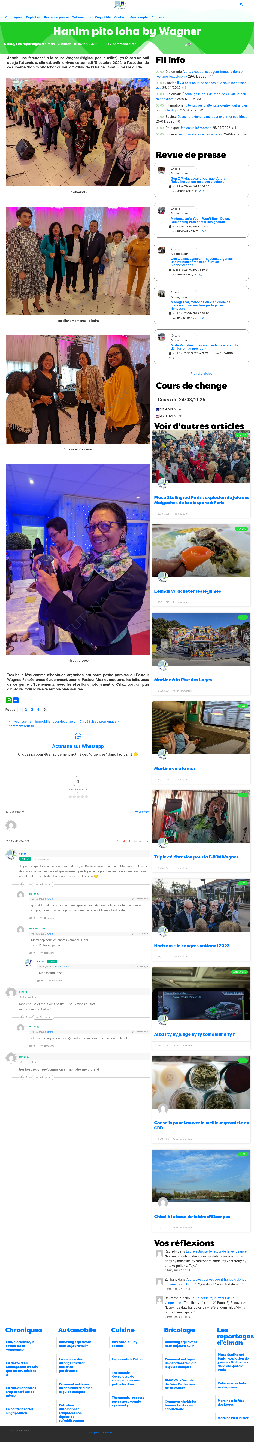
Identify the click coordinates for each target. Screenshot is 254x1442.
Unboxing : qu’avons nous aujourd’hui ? (75, 1344)
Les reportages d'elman (235, 1336)
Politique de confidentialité (100, 1432)
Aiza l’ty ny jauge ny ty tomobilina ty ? (194, 1034)
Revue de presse (56, 17)
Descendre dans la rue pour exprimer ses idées (212, 117)
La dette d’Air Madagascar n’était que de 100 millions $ (22, 1369)
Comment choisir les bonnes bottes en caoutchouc (181, 1405)
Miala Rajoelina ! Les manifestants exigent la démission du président (204, 347)
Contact (120, 17)
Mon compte (138, 17)
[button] (201, 374)
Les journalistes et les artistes (199, 134)
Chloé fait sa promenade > (99, 722)
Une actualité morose (195, 128)
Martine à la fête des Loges (183, 679)
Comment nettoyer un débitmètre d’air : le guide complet (75, 1388)
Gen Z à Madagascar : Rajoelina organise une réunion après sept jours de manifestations (202, 262)
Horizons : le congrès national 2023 (192, 945)
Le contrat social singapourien (19, 1411)
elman (23, 853)
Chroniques (13, 17)
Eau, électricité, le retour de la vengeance (216, 1251)
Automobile (77, 1330)
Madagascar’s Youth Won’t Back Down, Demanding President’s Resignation (200, 220)
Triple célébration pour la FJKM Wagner (196, 857)
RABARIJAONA (62, 966)
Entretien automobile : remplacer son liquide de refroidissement (71, 1412)
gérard (50, 1031)
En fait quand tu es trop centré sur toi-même (21, 1392)
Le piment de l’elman (128, 1359)
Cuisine (123, 1330)
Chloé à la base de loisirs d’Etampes (192, 1216)
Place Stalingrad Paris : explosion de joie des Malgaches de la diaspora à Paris (201, 500)
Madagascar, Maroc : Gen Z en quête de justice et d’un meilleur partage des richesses (200, 305)
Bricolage (179, 1330)
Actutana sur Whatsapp (78, 746)
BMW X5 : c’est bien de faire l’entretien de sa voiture (180, 1384)
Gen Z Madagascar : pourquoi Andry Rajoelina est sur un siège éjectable (198, 180)
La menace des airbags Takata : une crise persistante (72, 1365)
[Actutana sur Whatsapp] (77, 735)
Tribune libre (81, 17)
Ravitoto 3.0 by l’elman (124, 1344)
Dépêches (33, 17)
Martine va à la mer (174, 768)
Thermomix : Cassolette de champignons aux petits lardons (126, 1378)
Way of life (103, 17)
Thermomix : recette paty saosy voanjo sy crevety (128, 1401)
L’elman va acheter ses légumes (187, 591)
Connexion (159, 17)
